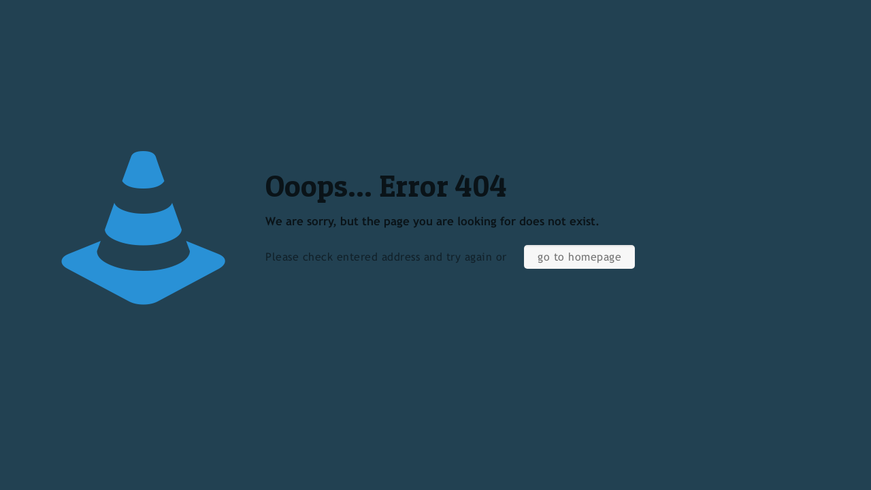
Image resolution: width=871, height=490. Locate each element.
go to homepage (579, 256)
